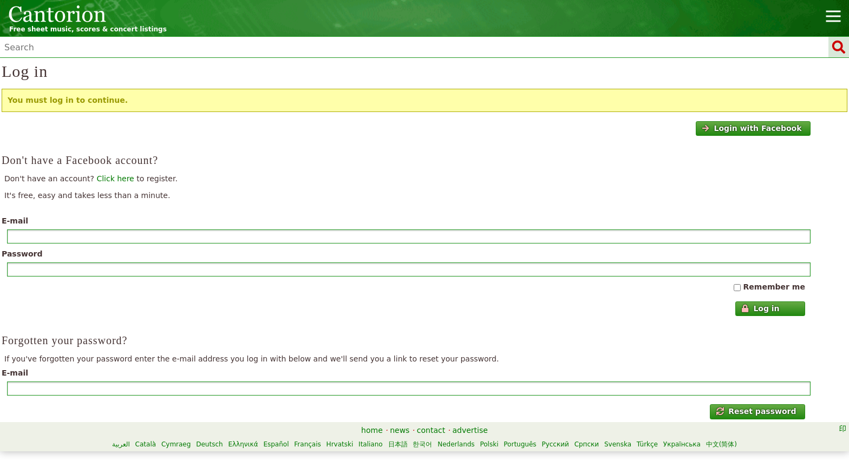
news (399, 430)
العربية (121, 444)
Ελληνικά (243, 444)
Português (520, 444)
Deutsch (209, 444)
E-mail (15, 220)
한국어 (422, 444)
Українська (682, 444)
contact (431, 430)
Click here (115, 178)
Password (22, 253)
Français (307, 444)
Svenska (617, 444)
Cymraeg (176, 444)
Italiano (370, 444)
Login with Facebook (751, 128)
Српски (586, 444)
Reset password (756, 411)
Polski (489, 444)
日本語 (398, 444)
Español (276, 444)
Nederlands (455, 444)
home (372, 430)
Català (145, 444)
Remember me (774, 286)
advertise (470, 430)
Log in (760, 308)
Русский (555, 444)
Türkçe (647, 444)
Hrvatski (340, 444)
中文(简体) (721, 444)
